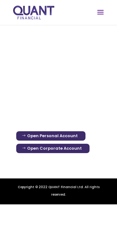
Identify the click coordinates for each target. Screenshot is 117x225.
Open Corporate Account (54, 148)
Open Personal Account (52, 136)
